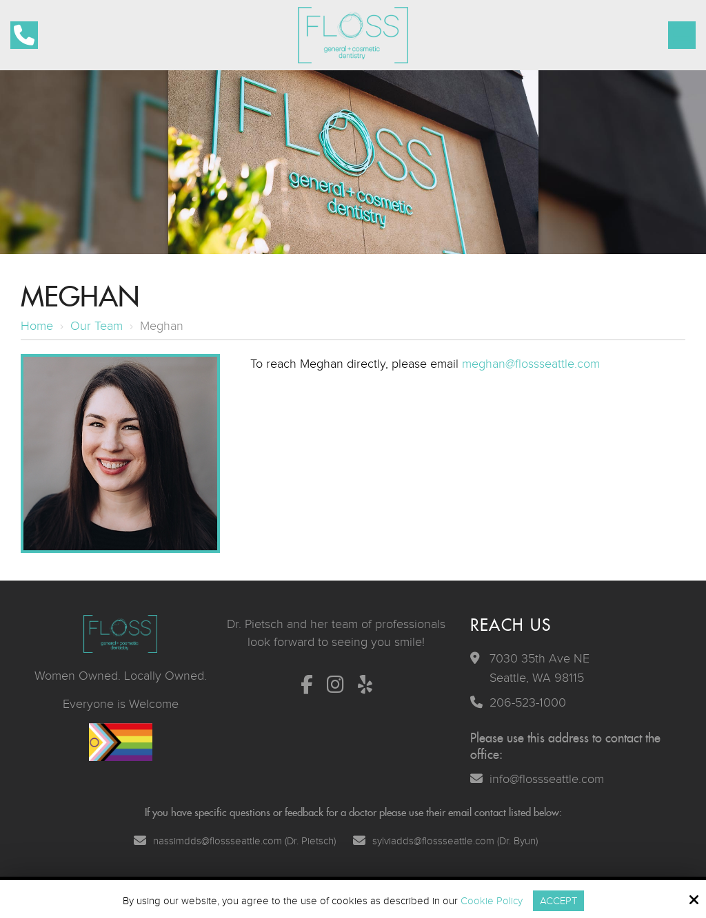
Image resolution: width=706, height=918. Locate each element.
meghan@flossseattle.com (531, 364)
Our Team (96, 326)
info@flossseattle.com (547, 779)
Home (37, 326)
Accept (558, 900)
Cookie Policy (492, 900)
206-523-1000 (528, 702)
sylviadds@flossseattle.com (433, 840)
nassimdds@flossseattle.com (217, 840)
